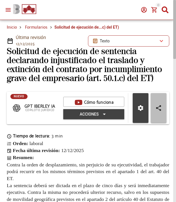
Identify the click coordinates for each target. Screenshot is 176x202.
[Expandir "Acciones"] (93, 114)
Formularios (36, 27)
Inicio (12, 27)
